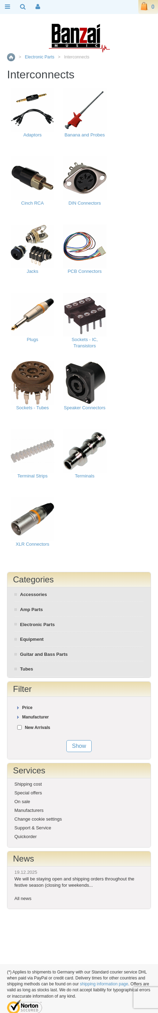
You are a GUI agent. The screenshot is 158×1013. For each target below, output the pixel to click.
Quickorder (25, 836)
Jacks (32, 271)
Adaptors (32, 134)
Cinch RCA (32, 203)
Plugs (32, 339)
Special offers (28, 792)
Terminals (84, 476)
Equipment (32, 639)
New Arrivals (37, 727)
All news (22, 898)
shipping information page (104, 984)
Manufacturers (29, 810)
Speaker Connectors (85, 407)
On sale (22, 801)
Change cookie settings (38, 819)
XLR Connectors (32, 544)
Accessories (33, 594)
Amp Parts (31, 609)
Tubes (26, 669)
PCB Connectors (85, 271)
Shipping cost (28, 784)
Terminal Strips (33, 476)
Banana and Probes (85, 134)
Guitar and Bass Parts (44, 654)
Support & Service (32, 827)
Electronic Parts (39, 57)
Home (11, 57)
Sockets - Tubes (32, 407)
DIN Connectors (84, 203)
